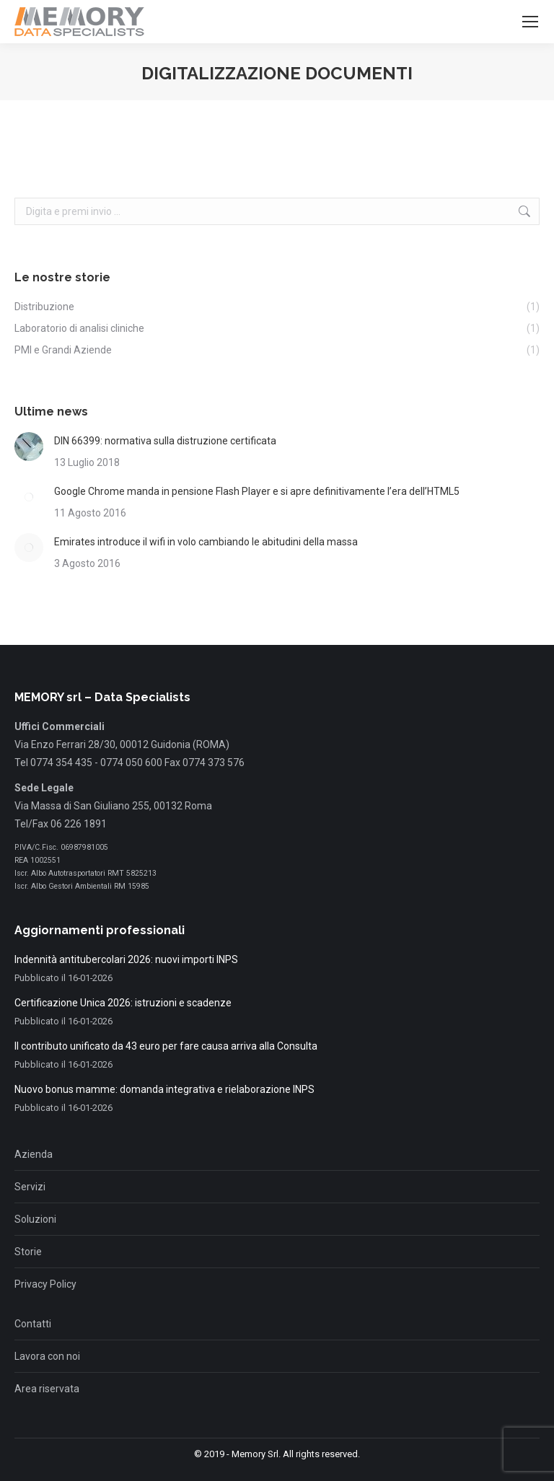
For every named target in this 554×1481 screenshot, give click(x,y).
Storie (28, 1251)
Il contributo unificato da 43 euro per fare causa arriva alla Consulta (165, 1046)
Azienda (33, 1154)
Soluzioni (35, 1219)
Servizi (29, 1186)
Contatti (32, 1324)
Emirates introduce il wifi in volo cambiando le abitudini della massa (206, 542)
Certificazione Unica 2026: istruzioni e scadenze (123, 1002)
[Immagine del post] (28, 446)
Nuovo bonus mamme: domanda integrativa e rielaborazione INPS (164, 1089)
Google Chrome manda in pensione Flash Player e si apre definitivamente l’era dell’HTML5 (257, 491)
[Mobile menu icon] (530, 21)
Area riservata (46, 1388)
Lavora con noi (47, 1356)
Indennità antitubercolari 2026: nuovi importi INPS (126, 959)
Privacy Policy (45, 1284)
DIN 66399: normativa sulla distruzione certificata (165, 441)
